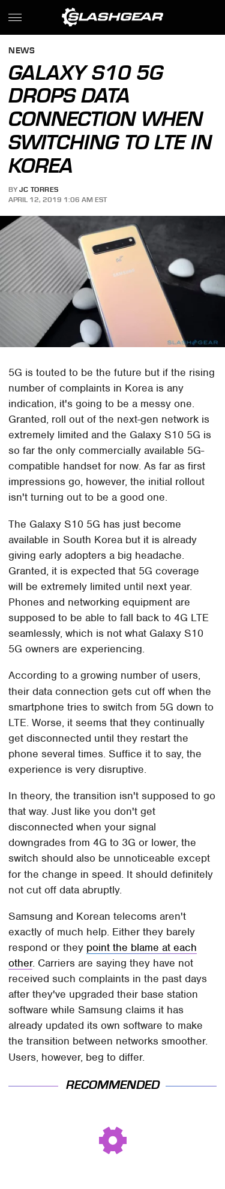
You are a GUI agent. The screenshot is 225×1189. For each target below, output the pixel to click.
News (21, 51)
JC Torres (39, 189)
